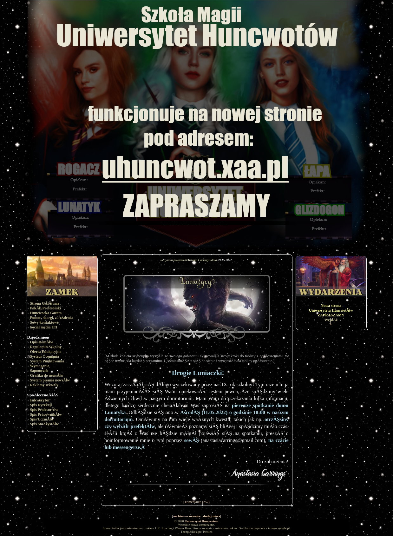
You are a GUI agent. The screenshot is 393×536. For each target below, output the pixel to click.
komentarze (193, 502)
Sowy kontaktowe (44, 322)
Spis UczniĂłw (42, 419)
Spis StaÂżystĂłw (44, 424)
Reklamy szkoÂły (44, 385)
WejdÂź (330, 320)
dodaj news (211, 516)
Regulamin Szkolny (46, 347)
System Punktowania (47, 361)
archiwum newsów (187, 516)
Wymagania (39, 366)
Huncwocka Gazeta (46, 313)
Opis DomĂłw (41, 342)
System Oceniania (44, 356)
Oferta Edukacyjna (46, 351)
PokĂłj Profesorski (45, 308)
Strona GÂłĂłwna (44, 303)
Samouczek (39, 370)
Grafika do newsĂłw (46, 375)
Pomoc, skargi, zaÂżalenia (51, 317)
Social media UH (43, 327)
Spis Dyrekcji (41, 405)
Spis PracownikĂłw (46, 414)
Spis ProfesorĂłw (44, 409)
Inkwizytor (40, 400)
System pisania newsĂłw (50, 380)
